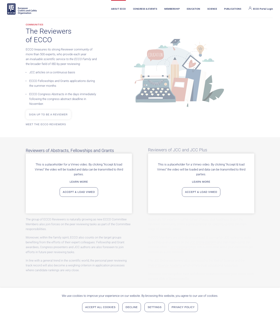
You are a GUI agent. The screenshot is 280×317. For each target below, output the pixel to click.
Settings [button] (155, 307)
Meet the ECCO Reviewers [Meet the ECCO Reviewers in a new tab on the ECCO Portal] (46, 124)
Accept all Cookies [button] (100, 307)
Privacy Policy (183, 307)
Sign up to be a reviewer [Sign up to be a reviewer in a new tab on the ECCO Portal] (48, 114)
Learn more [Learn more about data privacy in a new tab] (79, 181)
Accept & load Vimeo (79, 192)
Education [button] (193, 9)
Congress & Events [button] (145, 9)
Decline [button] (132, 307)
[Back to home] (22, 9)
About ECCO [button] (118, 9)
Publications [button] (232, 9)
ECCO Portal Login (260, 8)
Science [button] (212, 9)
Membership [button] (172, 9)
